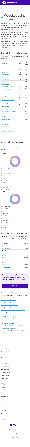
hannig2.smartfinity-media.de (8, 111)
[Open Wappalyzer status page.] (15, 430)
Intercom (6, 255)
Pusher (5, 250)
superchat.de (5, 96)
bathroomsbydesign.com (7, 81)
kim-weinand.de (5, 124)
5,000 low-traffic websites (8, 328)
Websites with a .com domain (9, 323)
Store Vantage (7, 248)
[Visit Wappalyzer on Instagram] (13, 438)
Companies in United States (8, 300)
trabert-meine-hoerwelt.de (8, 100)
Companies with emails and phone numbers (13, 310)
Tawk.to (5, 252)
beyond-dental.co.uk (6, 69)
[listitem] (15, 346)
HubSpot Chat (7, 267)
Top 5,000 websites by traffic (9, 316)
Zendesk (6, 260)
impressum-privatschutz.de (8, 86)
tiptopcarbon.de (5, 84)
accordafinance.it (6, 74)
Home (2, 7)
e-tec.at (4, 93)
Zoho (5, 257)
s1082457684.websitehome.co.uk (9, 129)
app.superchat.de (6, 66)
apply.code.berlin (6, 121)
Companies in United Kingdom (9, 305)
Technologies (9, 7)
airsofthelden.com (6, 119)
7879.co (3, 113)
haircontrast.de (5, 103)
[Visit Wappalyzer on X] (15, 438)
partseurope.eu (5, 79)
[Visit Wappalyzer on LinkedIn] (17, 438)
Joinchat (6, 262)
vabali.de (4, 116)
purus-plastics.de (6, 126)
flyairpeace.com (5, 72)
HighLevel (6, 264)
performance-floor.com (7, 89)
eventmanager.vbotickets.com (9, 109)
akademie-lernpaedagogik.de (8, 131)
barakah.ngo (5, 77)
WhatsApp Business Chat (9, 245)
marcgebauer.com (6, 106)
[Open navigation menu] (26, 2)
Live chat (17, 7)
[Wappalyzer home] (9, 3)
